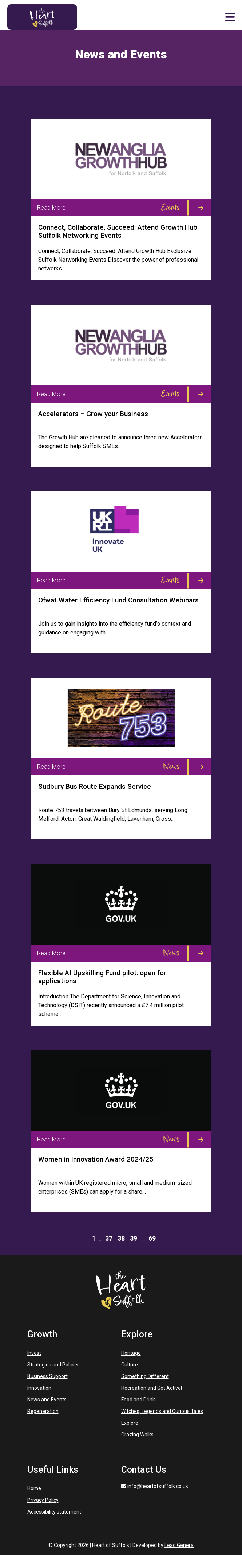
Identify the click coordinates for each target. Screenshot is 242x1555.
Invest (34, 1353)
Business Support (47, 1376)
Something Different (145, 1376)
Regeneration (43, 1411)
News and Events (47, 1399)
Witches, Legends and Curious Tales (162, 1411)
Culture (129, 1365)
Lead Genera (179, 1545)
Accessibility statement (54, 1512)
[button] (230, 17)
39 (133, 1238)
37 (108, 1238)
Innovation (39, 1388)
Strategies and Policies (53, 1365)
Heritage (131, 1353)
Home (34, 1488)
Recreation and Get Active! (151, 1388)
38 (121, 1238)
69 (152, 1238)
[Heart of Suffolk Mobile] (42, 16)
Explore (129, 1423)
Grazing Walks (137, 1434)
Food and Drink (138, 1399)
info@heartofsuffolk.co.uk (154, 1486)
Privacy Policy (43, 1500)
